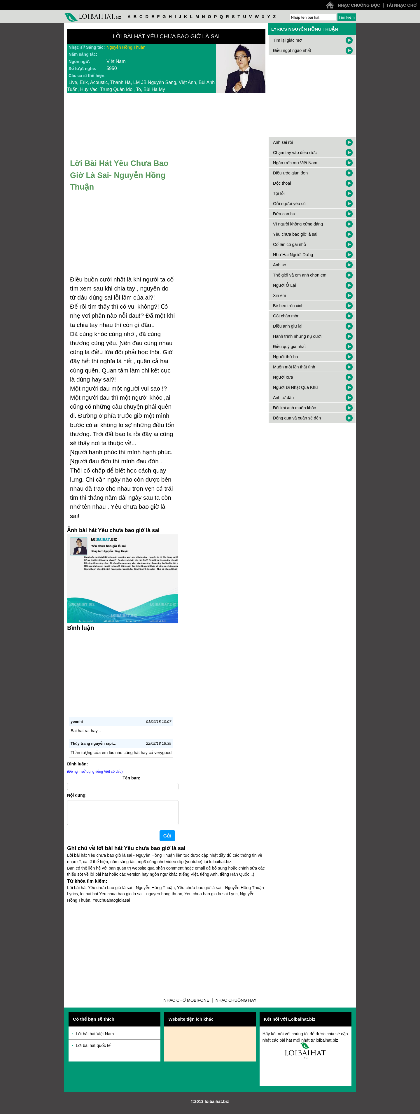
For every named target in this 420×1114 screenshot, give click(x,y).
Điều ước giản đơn (290, 173)
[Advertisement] (166, 950)
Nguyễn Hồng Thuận (125, 47)
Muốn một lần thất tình (294, 367)
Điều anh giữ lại (287, 326)
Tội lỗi (279, 193)
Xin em (279, 295)
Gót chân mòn (286, 316)
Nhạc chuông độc (359, 5)
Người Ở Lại (284, 285)
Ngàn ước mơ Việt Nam (295, 162)
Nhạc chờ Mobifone (186, 1005)
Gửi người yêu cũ (289, 203)
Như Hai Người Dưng (293, 254)
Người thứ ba (285, 356)
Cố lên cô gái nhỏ (289, 244)
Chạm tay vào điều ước (295, 152)
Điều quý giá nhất (289, 346)
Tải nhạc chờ (401, 5)
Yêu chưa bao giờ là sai (295, 234)
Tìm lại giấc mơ (287, 40)
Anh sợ (279, 265)
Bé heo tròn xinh (288, 305)
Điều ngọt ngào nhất (292, 50)
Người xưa (283, 377)
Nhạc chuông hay (236, 1005)
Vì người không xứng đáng (298, 224)
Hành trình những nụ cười (297, 336)
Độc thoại (282, 183)
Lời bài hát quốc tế (93, 1050)
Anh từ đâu (283, 397)
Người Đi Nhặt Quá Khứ (295, 387)
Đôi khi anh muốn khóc (294, 407)
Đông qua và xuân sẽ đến (297, 418)
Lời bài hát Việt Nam (95, 1038)
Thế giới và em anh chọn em (299, 275)
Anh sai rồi (283, 142)
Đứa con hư (284, 213)
